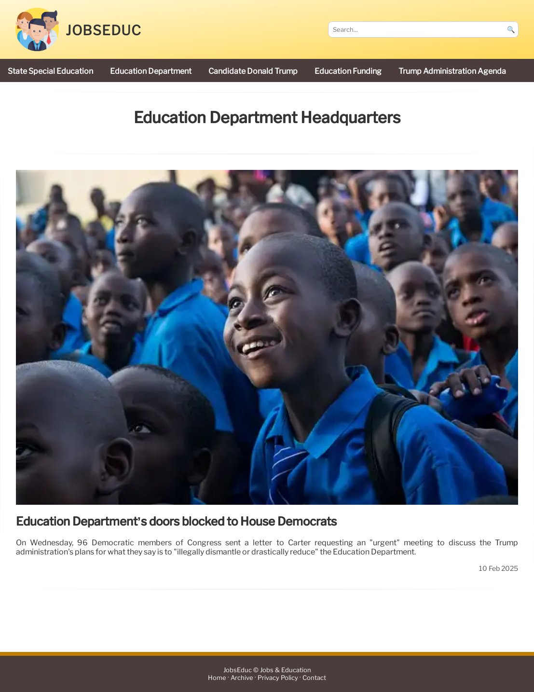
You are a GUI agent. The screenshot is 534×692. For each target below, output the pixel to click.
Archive (242, 677)
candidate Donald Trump (253, 71)
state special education (50, 71)
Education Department (151, 71)
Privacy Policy (278, 677)
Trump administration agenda (452, 71)
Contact (314, 677)
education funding (348, 71)
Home (217, 677)
